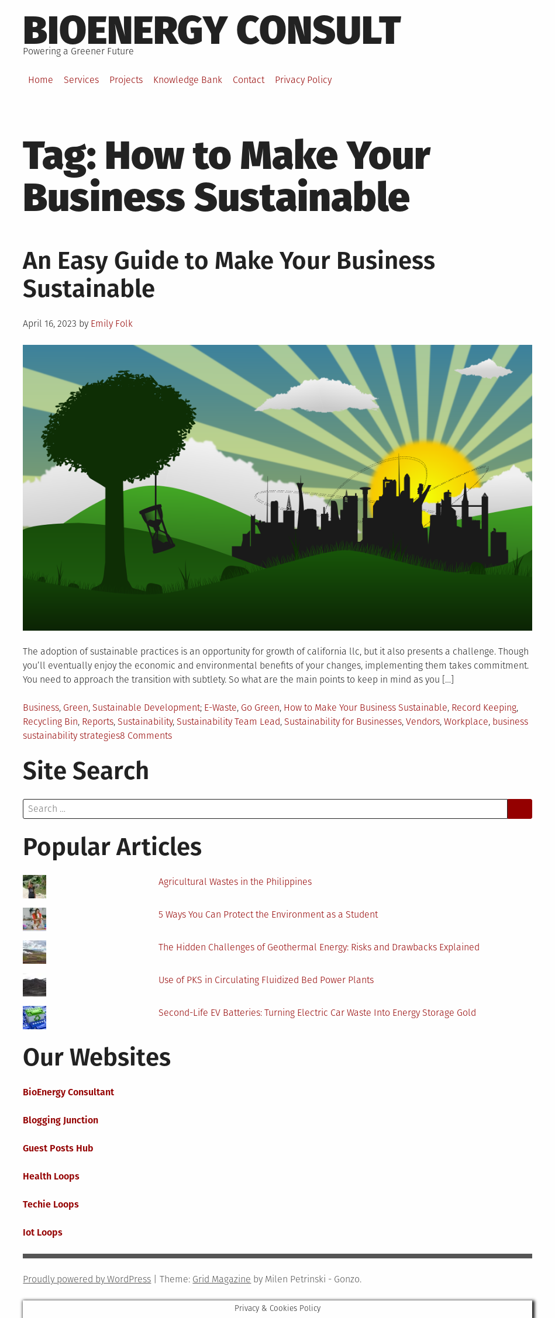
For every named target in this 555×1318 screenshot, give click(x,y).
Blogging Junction (60, 1120)
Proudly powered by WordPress (87, 1279)
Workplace (466, 721)
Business (41, 707)
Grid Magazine (221, 1279)
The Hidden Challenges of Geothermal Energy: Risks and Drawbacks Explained (319, 947)
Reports (97, 721)
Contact (248, 79)
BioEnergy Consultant (68, 1092)
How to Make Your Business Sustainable (365, 707)
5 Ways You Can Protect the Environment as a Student (268, 914)
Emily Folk (112, 323)
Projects (126, 79)
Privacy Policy (303, 79)
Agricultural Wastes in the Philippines (235, 881)
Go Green (260, 707)
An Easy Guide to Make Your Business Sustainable (229, 274)
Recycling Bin (50, 721)
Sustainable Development (146, 707)
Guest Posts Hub (58, 1148)
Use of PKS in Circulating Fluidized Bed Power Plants (266, 979)
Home (40, 79)
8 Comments (146, 735)
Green (75, 707)
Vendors (423, 721)
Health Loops (51, 1176)
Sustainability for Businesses (343, 721)
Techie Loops (51, 1204)
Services (81, 79)
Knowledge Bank (187, 79)
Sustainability (145, 721)
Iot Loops (43, 1232)
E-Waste (220, 707)
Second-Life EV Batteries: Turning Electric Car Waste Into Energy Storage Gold (317, 1012)
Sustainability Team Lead (228, 721)
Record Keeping (483, 707)
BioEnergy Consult (212, 30)
